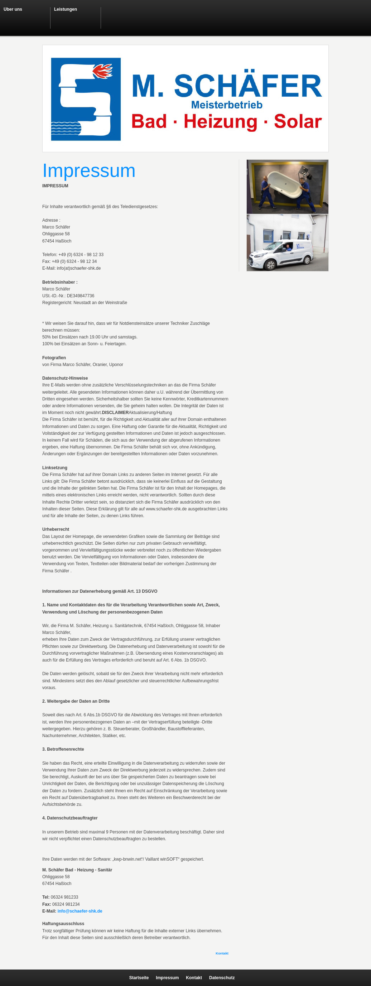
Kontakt (222, 953)
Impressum (167, 977)
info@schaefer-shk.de (80, 911)
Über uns (13, 9)
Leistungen (65, 9)
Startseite (139, 977)
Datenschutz (222, 977)
